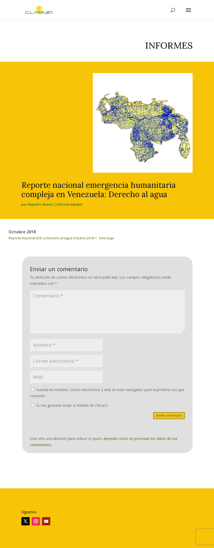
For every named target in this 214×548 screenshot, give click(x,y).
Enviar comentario (169, 415)
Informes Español (69, 204)
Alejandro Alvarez (40, 204)
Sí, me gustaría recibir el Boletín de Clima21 (69, 405)
